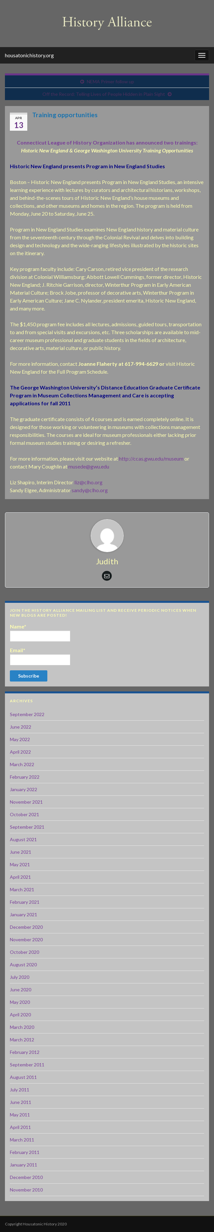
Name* (40, 632)
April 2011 (20, 1127)
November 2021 (26, 802)
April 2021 (20, 877)
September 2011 (27, 1064)
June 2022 (20, 727)
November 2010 (26, 1189)
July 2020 (19, 977)
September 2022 (27, 714)
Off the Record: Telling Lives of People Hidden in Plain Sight (103, 94)
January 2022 (23, 789)
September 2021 (27, 827)
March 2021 (22, 889)
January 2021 (23, 914)
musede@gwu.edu (88, 466)
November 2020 (26, 939)
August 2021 (23, 839)
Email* (40, 656)
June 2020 (20, 989)
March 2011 (22, 1139)
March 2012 (22, 1039)
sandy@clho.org (90, 490)
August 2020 (23, 964)
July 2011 (19, 1089)
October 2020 (24, 952)
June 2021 (20, 852)
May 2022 (20, 739)
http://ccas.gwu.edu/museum (151, 458)
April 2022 (20, 752)
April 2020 (20, 1014)
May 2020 (20, 1002)
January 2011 (23, 1164)
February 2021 (24, 902)
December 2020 (26, 927)
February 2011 (24, 1152)
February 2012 (24, 1052)
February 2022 (24, 777)
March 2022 (22, 764)
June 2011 (20, 1102)
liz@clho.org (88, 482)
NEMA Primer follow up (110, 81)
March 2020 (22, 1027)
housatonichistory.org (29, 55)
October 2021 (24, 814)
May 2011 (20, 1114)
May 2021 (20, 864)
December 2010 (26, 1177)
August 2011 (23, 1077)
